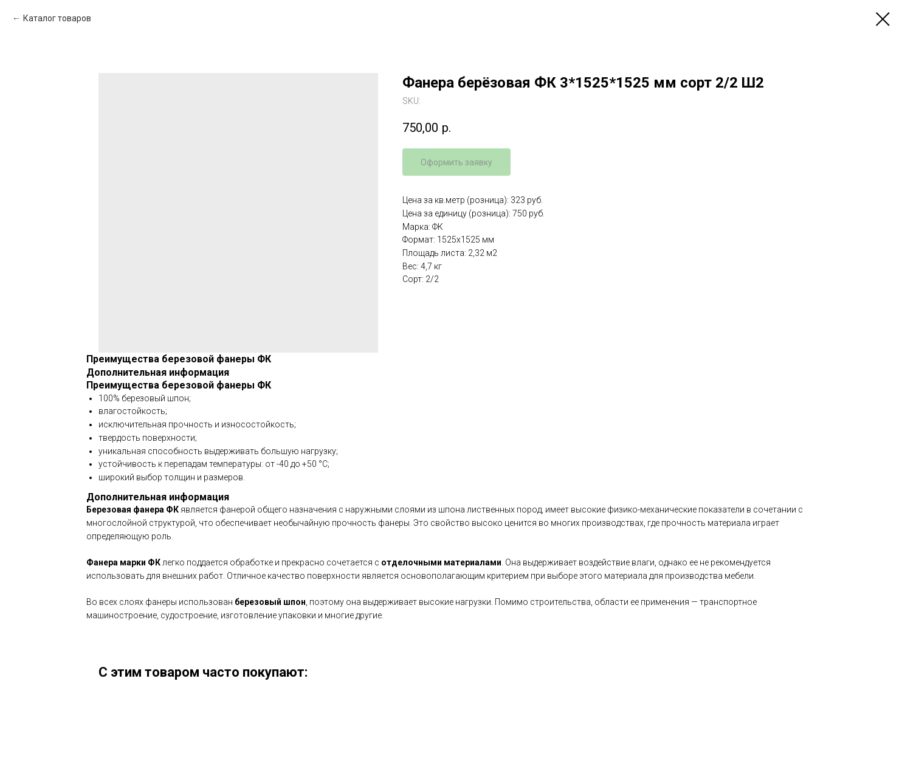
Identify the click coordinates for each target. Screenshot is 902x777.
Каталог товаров (57, 18)
